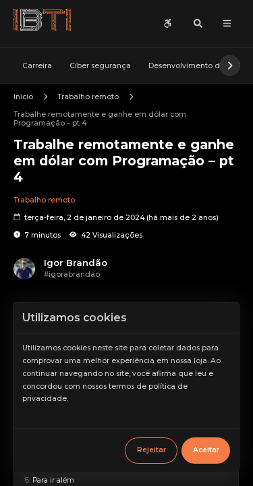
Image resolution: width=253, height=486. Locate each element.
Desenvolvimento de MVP (195, 65)
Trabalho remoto (88, 96)
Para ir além (53, 480)
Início (23, 96)
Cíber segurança (100, 65)
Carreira (37, 65)
